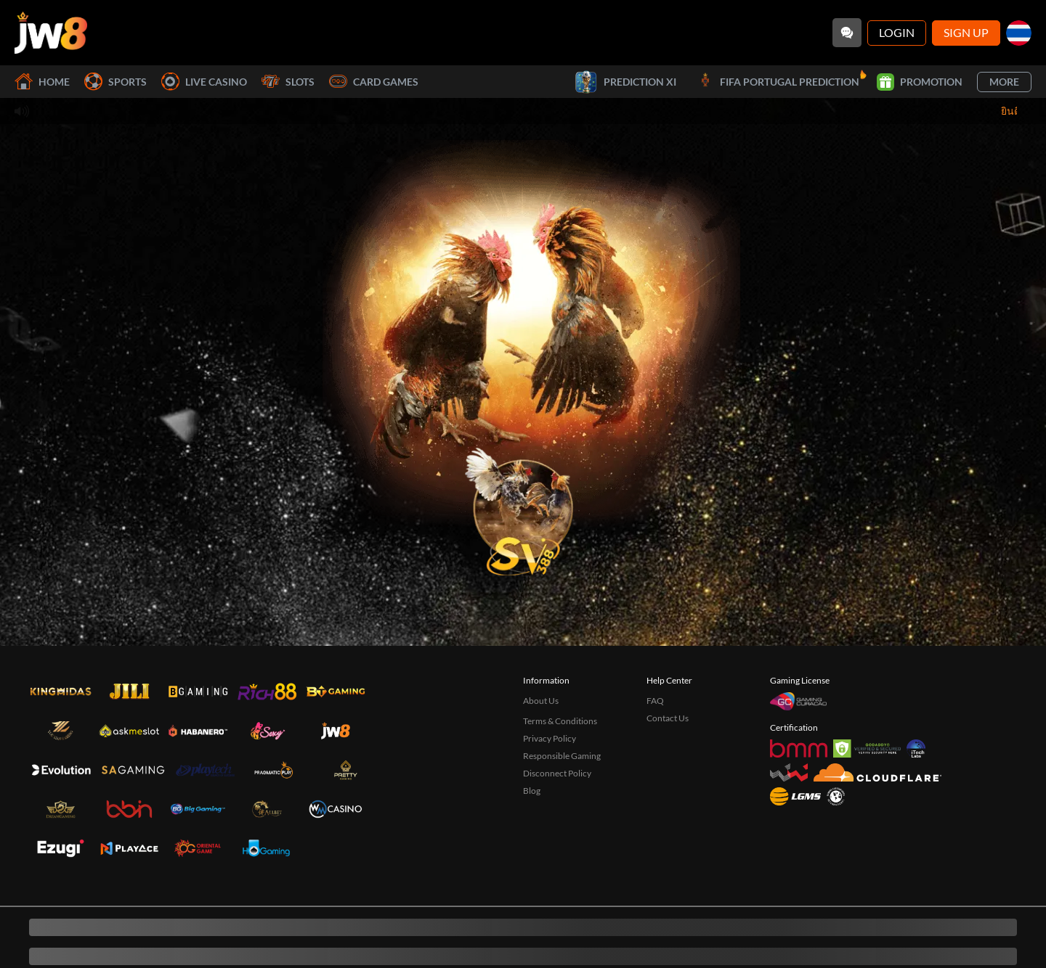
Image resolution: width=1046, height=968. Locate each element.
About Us (541, 700)
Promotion (919, 82)
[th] (1018, 33)
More (1004, 81)
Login (897, 32)
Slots (288, 82)
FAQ (655, 700)
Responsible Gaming (562, 755)
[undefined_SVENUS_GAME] (523, 507)
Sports (115, 82)
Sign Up (966, 32)
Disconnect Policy (557, 773)
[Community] (846, 32)
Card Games (373, 82)
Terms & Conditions (560, 720)
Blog (531, 790)
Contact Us (667, 718)
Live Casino (204, 82)
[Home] (51, 32)
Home (42, 82)
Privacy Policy (549, 738)
